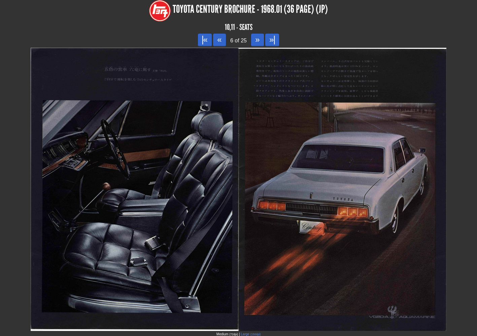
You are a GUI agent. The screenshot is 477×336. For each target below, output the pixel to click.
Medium (227, 334)
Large (251, 334)
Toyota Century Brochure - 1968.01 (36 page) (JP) (250, 9)
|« (205, 39)
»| (272, 39)
